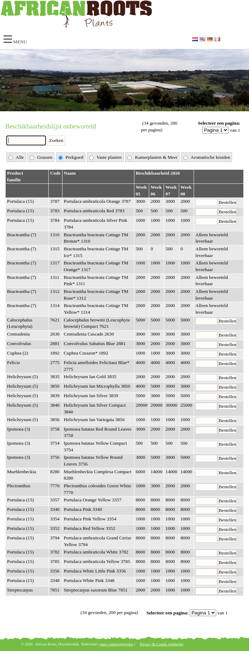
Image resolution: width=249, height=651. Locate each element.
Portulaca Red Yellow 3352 (89, 528)
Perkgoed (71, 158)
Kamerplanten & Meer (152, 158)
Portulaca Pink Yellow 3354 (90, 518)
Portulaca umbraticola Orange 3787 (97, 201)
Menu (20, 41)
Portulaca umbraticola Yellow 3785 (97, 561)
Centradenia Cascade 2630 (89, 334)
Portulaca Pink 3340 (83, 509)
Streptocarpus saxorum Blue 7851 (96, 590)
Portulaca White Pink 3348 (89, 580)
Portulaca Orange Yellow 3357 (93, 499)
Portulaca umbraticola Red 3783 (94, 210)
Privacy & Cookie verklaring (161, 644)
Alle (16, 158)
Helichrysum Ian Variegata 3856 (94, 419)
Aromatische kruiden (206, 158)
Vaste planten (105, 158)
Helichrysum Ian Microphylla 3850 (97, 386)
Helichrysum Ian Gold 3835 (90, 376)
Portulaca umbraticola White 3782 (96, 552)
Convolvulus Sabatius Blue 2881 (95, 343)
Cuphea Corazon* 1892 (86, 353)
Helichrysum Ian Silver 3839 (91, 395)
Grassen (41, 158)
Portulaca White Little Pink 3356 (95, 571)
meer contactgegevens (116, 644)
